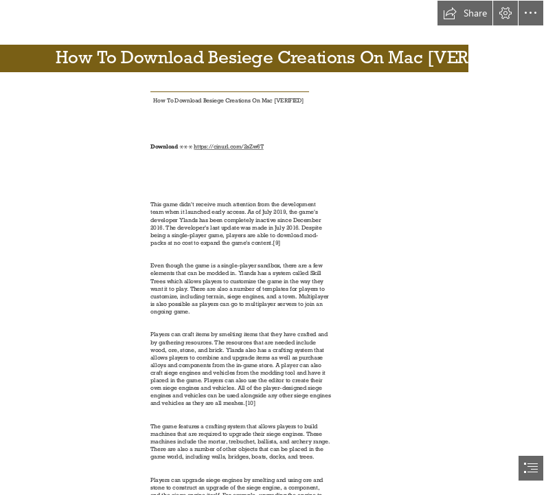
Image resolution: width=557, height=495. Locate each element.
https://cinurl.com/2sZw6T (228, 147)
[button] (464, 13)
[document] (278, 247)
